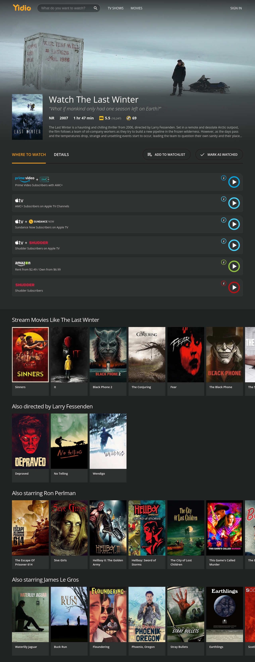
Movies (136, 8)
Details (61, 154)
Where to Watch (29, 154)
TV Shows (116, 8)
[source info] (223, 177)
